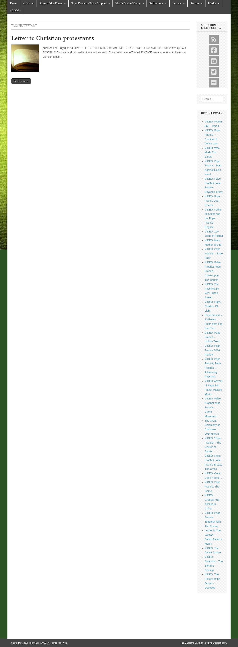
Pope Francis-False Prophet (89, 3)
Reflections (156, 3)
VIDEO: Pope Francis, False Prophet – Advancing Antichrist (213, 368)
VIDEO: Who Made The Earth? (212, 152)
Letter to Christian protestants (52, 38)
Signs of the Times (50, 3)
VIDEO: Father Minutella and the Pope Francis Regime (213, 218)
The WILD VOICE (37, 643)
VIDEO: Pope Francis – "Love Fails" (214, 253)
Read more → (21, 81)
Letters (176, 3)
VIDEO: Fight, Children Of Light (213, 306)
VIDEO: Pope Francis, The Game (212, 486)
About (26, 3)
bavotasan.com (218, 643)
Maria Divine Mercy (128, 3)
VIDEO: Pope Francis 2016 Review (212, 350)
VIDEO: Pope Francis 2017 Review (212, 201)
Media (212, 3)
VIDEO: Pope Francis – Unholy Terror (212, 337)
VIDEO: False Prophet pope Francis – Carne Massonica (213, 407)
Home (13, 3)
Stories (194, 3)
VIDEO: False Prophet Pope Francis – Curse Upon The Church (213, 271)
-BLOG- (15, 10)
